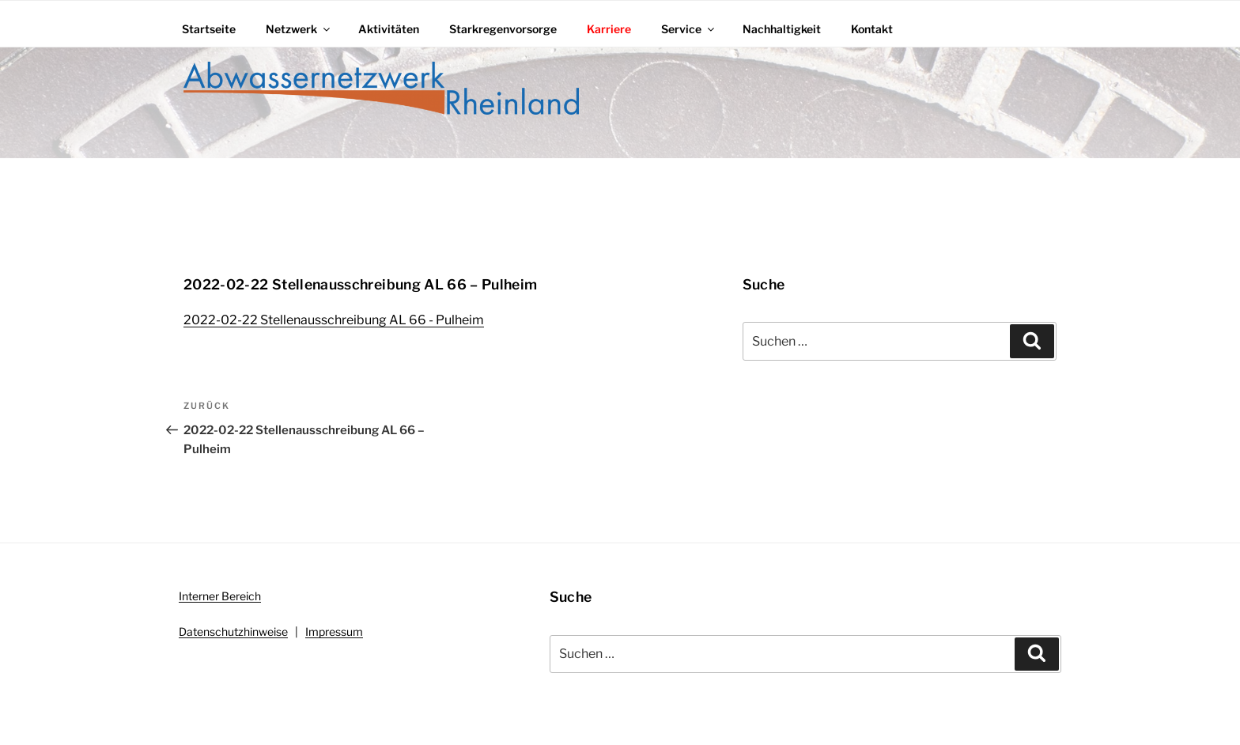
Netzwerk (299, 29)
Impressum (334, 631)
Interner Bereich (220, 596)
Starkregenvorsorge (503, 29)
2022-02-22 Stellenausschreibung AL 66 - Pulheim (333, 319)
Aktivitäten (388, 29)
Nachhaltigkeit (782, 29)
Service (688, 29)
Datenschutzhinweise (233, 631)
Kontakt (872, 29)
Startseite (209, 29)
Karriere (609, 29)
